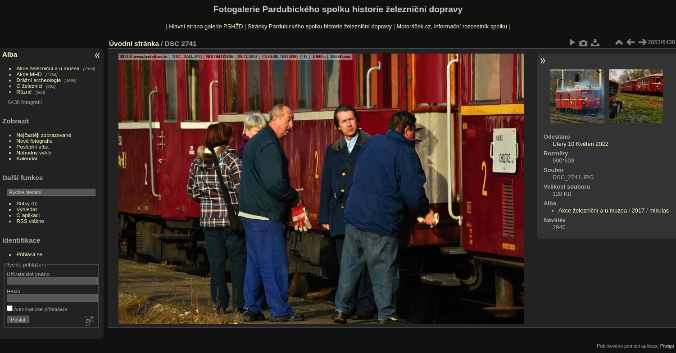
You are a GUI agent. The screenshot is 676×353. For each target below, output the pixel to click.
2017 (638, 210)
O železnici (30, 86)
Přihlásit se (30, 254)
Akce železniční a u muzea (48, 68)
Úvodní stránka (134, 43)
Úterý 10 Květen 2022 (580, 143)
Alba (9, 54)
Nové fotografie (35, 141)
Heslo (13, 291)
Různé (24, 92)
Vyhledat (27, 209)
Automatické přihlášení (37, 309)
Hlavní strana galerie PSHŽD (206, 26)
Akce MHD (29, 74)
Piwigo (667, 345)
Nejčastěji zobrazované (44, 135)
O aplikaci (28, 215)
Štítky (23, 203)
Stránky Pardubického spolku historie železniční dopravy (320, 26)
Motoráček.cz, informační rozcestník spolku (451, 26)
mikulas (659, 210)
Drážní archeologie (39, 80)
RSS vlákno (30, 221)
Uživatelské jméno (28, 274)
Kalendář (27, 158)
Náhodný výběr (34, 152)
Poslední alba (33, 146)
